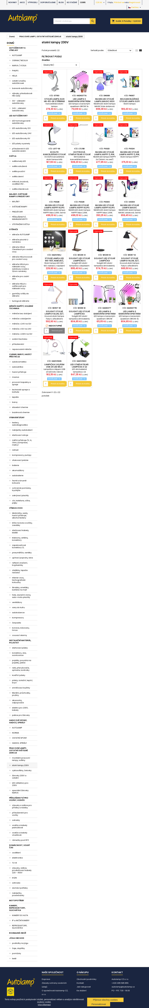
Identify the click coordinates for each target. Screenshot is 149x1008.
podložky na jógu (20, 943)
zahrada (16, 882)
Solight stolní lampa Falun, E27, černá (129, 260)
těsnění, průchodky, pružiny (21, 694)
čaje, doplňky (18, 948)
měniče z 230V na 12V (22, 334)
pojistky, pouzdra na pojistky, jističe (21, 661)
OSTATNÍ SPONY (19, 738)
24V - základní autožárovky (19, 109)
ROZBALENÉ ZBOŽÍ (17, 933)
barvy (14, 402)
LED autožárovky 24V (21, 133)
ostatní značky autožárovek (19, 82)
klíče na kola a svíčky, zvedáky (22, 524)
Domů (10, 43)
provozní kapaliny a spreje (21, 383)
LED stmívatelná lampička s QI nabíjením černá (79, 367)
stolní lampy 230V (20, 765)
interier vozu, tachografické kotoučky (18, 580)
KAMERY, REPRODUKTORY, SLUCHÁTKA (17, 908)
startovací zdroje (20, 435)
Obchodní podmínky (86, 979)
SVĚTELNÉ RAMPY (19, 206)
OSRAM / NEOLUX (20, 60)
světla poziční (18, 171)
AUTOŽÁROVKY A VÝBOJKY (17, 49)
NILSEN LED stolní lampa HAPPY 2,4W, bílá (104, 154)
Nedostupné (57, 330)
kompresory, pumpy (21, 455)
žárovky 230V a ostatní (19, 776)
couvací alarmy (19, 635)
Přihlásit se (119, 2)
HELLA (14, 75)
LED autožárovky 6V (21, 138)
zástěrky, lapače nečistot (20, 571)
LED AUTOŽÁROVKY (18, 115)
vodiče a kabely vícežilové (19, 833)
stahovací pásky (20, 647)
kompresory (18, 617)
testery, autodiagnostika (20, 423)
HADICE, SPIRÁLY (19, 743)
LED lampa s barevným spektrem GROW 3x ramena (79, 101)
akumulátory (18, 470)
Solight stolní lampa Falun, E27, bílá (54, 314)
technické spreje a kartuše (21, 390)
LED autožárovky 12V (21, 128)
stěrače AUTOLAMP (21, 234)
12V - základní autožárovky (18, 102)
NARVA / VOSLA (19, 65)
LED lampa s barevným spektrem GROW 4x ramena (130, 314)
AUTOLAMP (17, 55)
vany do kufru (18, 607)
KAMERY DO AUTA (20, 915)
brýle (14, 877)
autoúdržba (17, 366)
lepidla (15, 397)
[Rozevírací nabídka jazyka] (135, 7)
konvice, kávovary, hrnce (21, 629)
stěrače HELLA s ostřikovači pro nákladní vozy (19, 286)
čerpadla (16, 622)
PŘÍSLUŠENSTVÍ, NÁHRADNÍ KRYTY (20, 218)
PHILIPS (15, 70)
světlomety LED (19, 161)
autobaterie (17, 475)
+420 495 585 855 (120, 983)
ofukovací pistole (20, 460)
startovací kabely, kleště (20, 531)
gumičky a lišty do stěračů (20, 294)
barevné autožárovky (22, 88)
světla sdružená (19, 166)
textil (14, 958)
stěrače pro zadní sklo (20, 277)
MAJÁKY (15, 201)
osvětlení (16, 852)
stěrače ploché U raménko (20, 240)
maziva (15, 377)
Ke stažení (72, 2)
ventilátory (17, 602)
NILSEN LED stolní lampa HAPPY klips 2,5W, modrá (79, 207)
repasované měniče (21, 349)
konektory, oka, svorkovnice (19, 654)
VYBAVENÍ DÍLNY (16, 417)
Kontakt (80, 983)
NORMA (15, 732)
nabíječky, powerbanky (18, 894)
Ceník (83, 2)
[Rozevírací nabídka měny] (100, 2)
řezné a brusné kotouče (19, 481)
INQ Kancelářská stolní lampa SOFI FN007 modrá (129, 101)
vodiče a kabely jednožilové (19, 826)
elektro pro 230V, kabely (20, 708)
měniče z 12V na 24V (21, 328)
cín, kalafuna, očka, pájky (21, 501)
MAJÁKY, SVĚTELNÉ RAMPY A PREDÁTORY (19, 195)
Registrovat (134, 2)
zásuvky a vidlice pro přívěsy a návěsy (22, 806)
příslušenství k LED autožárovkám (20, 149)
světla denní (18, 176)
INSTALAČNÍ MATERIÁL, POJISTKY (20, 641)
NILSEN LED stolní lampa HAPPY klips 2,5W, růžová (104, 207)
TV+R (14, 862)
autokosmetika (19, 361)
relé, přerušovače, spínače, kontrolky (21, 669)
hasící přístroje (19, 372)
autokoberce (18, 612)
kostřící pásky (18, 675)
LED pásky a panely (21, 143)
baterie (15, 465)
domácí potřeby (20, 888)
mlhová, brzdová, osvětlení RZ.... (20, 182)
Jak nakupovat (84, 986)
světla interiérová (20, 189)
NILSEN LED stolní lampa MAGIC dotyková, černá (129, 207)
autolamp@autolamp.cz (123, 986)
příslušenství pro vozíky (20, 813)
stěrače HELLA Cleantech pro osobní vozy (22, 249)
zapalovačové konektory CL (19, 546)
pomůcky (16, 953)
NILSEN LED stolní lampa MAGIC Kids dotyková (104, 101)
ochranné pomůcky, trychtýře (21, 489)
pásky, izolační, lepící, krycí (22, 681)
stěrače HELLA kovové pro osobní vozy (22, 258)
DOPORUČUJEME (48, 2)
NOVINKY (12, 2)
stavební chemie (20, 407)
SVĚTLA (12, 156)
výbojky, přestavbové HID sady (22, 94)
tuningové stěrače (20, 301)
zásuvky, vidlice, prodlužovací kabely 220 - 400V (21, 870)
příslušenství (18, 344)
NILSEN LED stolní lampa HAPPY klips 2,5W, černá (54, 207)
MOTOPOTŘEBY (16, 900)
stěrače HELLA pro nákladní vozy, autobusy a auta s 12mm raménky (20, 268)
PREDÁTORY (17, 211)
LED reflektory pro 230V (20, 784)
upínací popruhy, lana (22, 557)
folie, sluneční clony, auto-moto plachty (21, 596)
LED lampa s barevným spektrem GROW (105, 314)
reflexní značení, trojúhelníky (20, 564)
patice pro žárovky (21, 715)
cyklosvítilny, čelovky (21, 770)
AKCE (22, 2)
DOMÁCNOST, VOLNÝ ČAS (19, 846)
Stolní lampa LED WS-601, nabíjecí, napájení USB (54, 260)
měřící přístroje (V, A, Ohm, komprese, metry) (22, 442)
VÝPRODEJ (32, 2)
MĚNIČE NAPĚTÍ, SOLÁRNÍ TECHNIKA (21, 307)
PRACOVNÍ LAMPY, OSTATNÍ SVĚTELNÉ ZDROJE (18, 750)
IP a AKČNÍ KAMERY (20, 920)
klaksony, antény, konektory (20, 538)
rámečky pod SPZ (20, 840)
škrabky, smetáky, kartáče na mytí (20, 588)
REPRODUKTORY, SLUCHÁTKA (19, 926)
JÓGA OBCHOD (16, 938)
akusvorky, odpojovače (18, 701)
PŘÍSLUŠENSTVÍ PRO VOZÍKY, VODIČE (18, 799)
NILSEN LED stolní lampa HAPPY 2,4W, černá (129, 154)
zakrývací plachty (20, 495)
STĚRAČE (13, 229)
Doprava (46, 979)
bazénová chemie (21, 412)
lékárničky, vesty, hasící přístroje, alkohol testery (20, 515)
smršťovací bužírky (21, 687)
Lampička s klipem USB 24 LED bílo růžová (54, 367)
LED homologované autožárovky (21, 122)
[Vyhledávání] (74, 21)
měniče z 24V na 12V (21, 323)
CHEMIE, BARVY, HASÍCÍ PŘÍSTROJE (20, 355)
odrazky (16, 820)
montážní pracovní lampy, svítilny (21, 759)
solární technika (19, 339)
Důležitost (120, 50)
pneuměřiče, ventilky (22, 552)
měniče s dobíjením (21, 318)
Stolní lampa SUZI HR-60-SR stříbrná (54, 100)
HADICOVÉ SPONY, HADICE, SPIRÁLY (18, 721)
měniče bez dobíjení (22, 313)
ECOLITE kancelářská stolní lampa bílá (54, 154)
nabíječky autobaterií (22, 430)
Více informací (44, 1004)
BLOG (61, 2)
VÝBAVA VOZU (16, 508)
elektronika (17, 857)
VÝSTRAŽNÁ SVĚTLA (21, 224)
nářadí (15, 450)
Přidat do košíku (58, 118)
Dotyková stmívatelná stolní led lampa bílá (79, 154)
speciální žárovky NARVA (20, 791)
